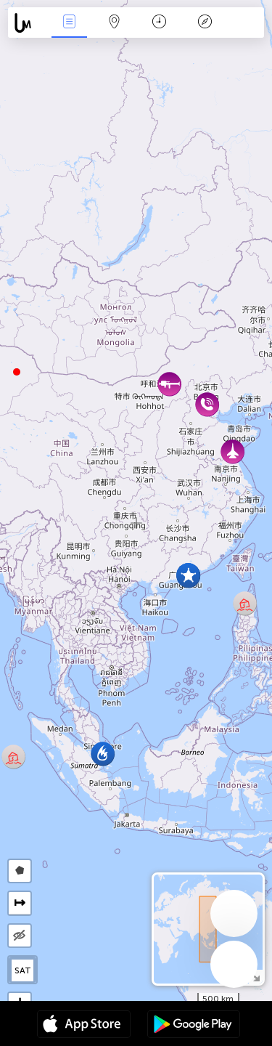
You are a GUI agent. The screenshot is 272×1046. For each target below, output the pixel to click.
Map (114, 23)
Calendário (159, 23)
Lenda (204, 23)
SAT (23, 970)
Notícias (69, 23)
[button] (16, 372)
